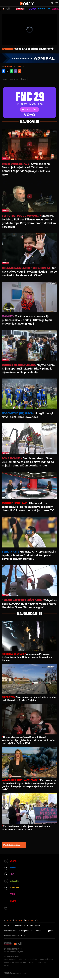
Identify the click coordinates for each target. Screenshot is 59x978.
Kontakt (38, 930)
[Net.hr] (19, 943)
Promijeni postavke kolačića (15, 936)
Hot (12, 874)
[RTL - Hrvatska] (8, 943)
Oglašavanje (20, 925)
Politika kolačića (10, 930)
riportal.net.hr (9, 962)
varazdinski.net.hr (46, 959)
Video (13, 901)
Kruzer (23, 79)
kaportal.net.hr (33, 959)
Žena (12, 894)
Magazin (14, 881)
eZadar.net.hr (41, 962)
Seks (5, 79)
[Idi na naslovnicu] (28, 6)
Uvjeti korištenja (33, 925)
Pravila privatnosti (25, 930)
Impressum (8, 925)
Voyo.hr (20, 951)
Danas (13, 861)
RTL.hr (6, 951)
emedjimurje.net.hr (11, 959)
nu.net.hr (7, 965)
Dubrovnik (14, 79)
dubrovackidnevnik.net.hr (25, 962)
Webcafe (14, 887)
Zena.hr (13, 951)
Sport (13, 867)
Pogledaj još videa (13, 845)
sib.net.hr (22, 959)
